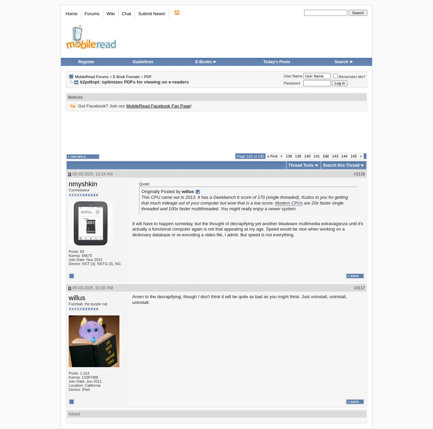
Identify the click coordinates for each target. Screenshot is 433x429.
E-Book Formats (126, 77)
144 (344, 156)
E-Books (205, 61)
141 (317, 156)
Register (86, 61)
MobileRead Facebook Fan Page (158, 106)
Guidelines (143, 61)
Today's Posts (276, 61)
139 (298, 156)
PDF (148, 77)
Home (71, 13)
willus (77, 298)
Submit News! (151, 13)
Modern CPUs (289, 203)
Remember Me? (349, 77)
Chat (126, 13)
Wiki (111, 13)
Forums (92, 13)
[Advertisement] (216, 132)
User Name (293, 76)
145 (353, 156)
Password (292, 83)
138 (289, 156)
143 (335, 156)
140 (307, 156)
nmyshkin (83, 184)
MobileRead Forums (92, 77)
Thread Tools (301, 165)
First (272, 156)
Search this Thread (341, 165)
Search (344, 61)
